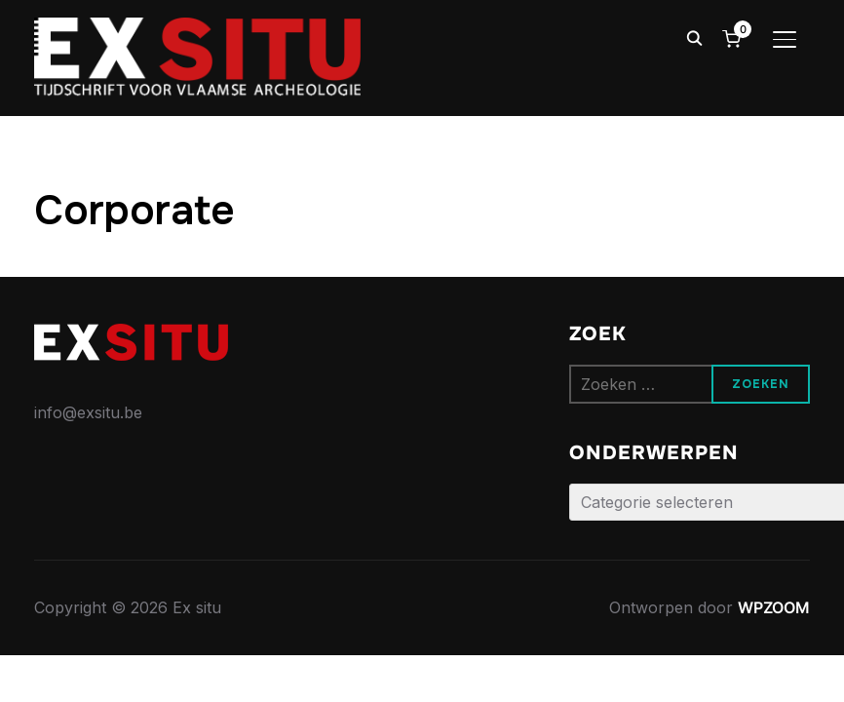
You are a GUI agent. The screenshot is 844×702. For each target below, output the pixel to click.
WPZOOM (774, 607)
